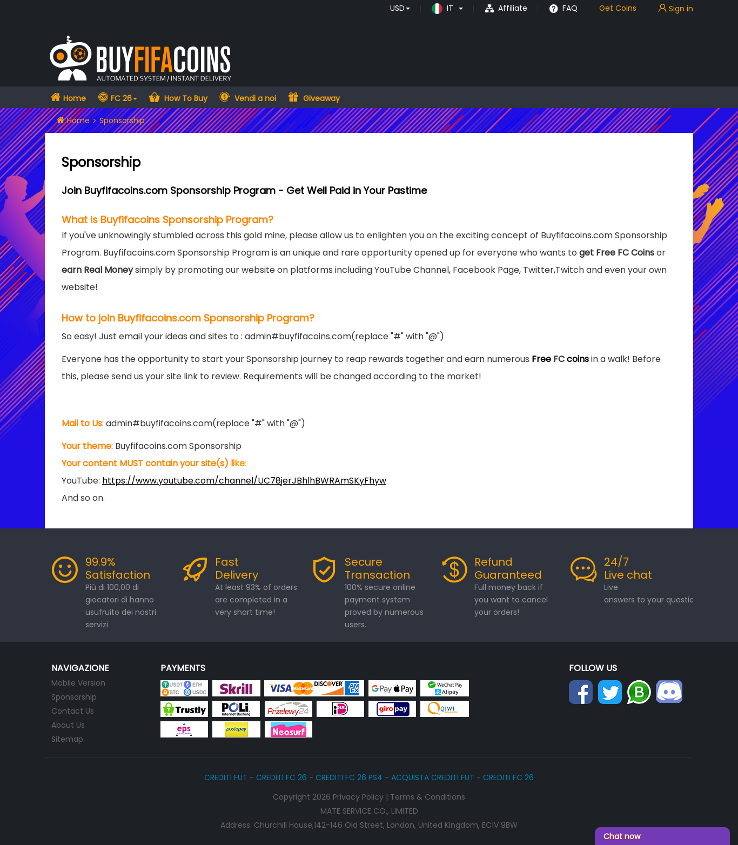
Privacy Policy (358, 797)
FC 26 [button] (124, 98)
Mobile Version (78, 683)
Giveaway (320, 98)
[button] (400, 8)
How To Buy (184, 98)
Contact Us (72, 711)
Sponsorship (74, 697)
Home (73, 98)
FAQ (563, 8)
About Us (68, 725)
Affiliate (506, 8)
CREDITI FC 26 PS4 (349, 777)
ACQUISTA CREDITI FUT (432, 777)
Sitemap (67, 739)
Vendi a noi (254, 98)
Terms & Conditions (427, 797)
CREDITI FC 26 (281, 777)
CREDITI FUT (225, 777)
